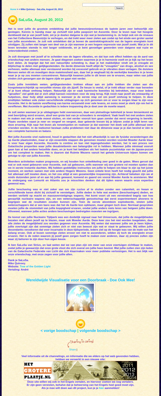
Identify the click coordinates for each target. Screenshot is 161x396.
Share (72, 349)
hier (101, 388)
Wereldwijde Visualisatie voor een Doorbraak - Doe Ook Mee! (80, 280)
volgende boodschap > (99, 330)
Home (13, 9)
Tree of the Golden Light (35, 266)
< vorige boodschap (58, 330)
